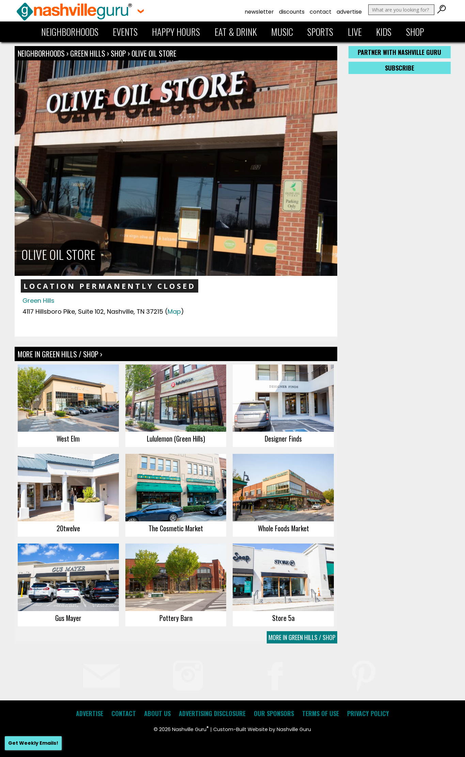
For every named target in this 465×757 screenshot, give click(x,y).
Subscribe (399, 67)
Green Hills (88, 53)
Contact (320, 12)
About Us (157, 713)
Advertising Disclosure (212, 713)
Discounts (292, 12)
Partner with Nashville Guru (399, 52)
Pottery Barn (175, 618)
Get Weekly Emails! (33, 743)
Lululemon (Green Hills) (176, 438)
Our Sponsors (274, 713)
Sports (320, 32)
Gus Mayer (68, 618)
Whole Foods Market (283, 528)
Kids (383, 32)
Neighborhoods (69, 32)
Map (174, 311)
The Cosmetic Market (176, 528)
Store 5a (283, 618)
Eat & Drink (236, 32)
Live (355, 32)
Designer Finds (283, 438)
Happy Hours (176, 32)
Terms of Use (320, 713)
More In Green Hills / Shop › (60, 353)
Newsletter (259, 12)
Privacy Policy (368, 713)
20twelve (68, 528)
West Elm (68, 438)
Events (125, 32)
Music (282, 32)
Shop (415, 32)
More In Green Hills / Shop (302, 637)
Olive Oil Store (153, 53)
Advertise (349, 12)
